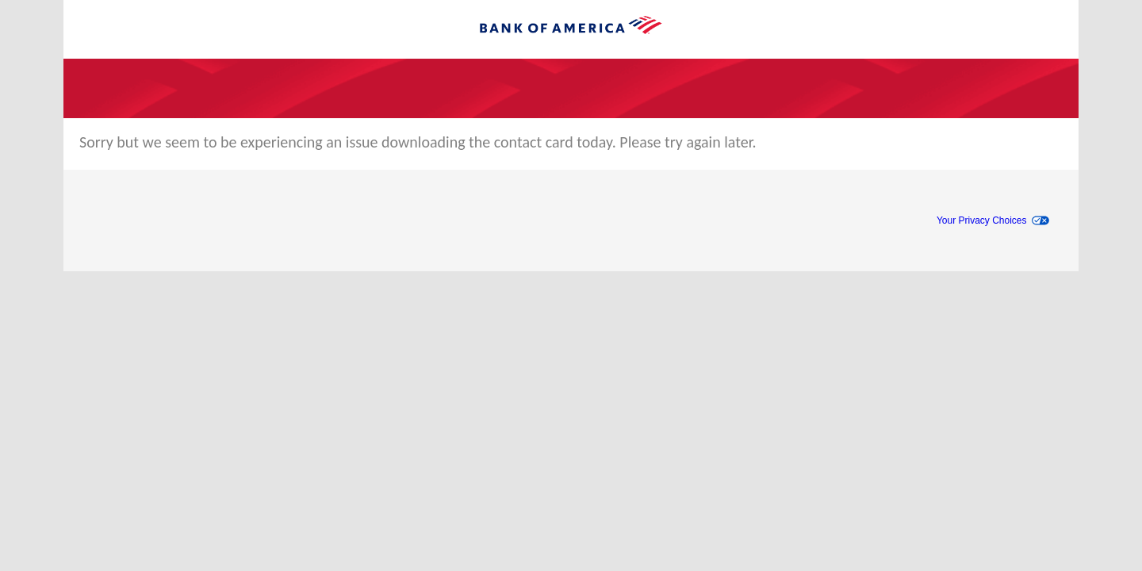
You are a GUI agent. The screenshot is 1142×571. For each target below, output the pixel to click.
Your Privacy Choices (982, 220)
